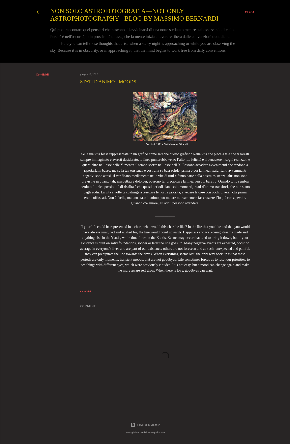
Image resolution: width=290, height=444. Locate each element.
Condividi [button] (42, 74)
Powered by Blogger (145, 424)
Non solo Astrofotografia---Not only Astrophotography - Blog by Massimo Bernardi (134, 14)
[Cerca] (249, 12)
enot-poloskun (156, 432)
